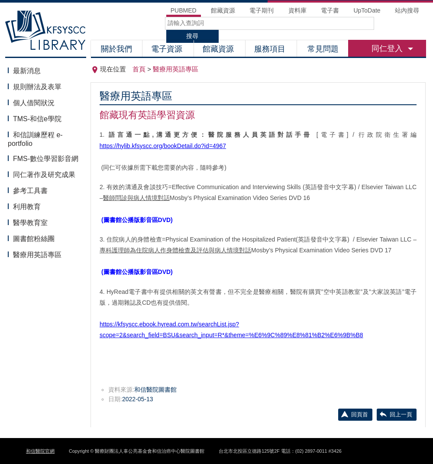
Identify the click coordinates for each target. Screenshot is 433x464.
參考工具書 (30, 190)
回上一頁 (401, 414)
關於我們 (116, 49)
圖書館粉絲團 (34, 238)
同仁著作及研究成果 (44, 174)
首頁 (138, 69)
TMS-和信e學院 (37, 118)
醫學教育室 (30, 222)
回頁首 (359, 414)
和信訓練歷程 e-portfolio (35, 139)
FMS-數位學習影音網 (45, 158)
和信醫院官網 (40, 451)
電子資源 (167, 49)
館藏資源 (219, 49)
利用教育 (27, 206)
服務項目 (271, 49)
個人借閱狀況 (34, 102)
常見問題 (323, 49)
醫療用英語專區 (37, 254)
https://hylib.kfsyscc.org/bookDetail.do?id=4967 (163, 145)
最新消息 (27, 70)
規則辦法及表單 (37, 86)
